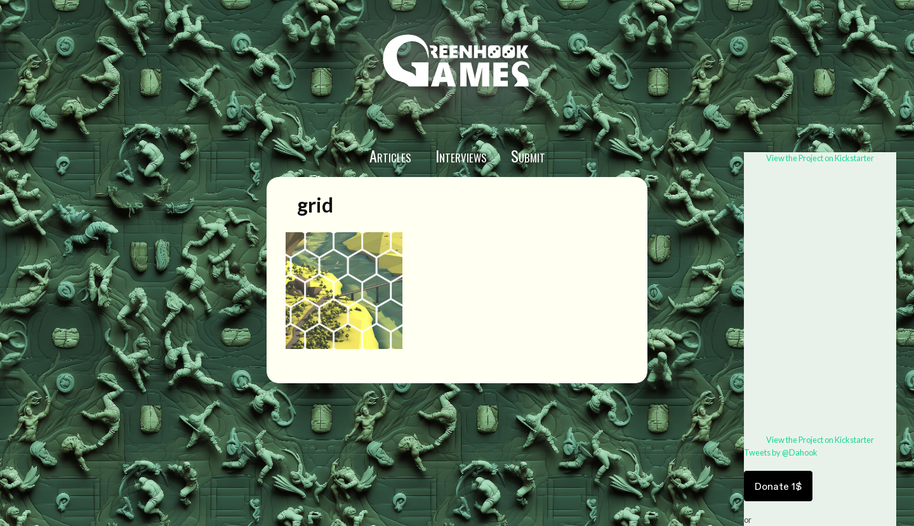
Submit (528, 155)
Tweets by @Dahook (781, 452)
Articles (390, 155)
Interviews (461, 155)
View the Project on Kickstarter (820, 158)
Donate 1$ (778, 486)
